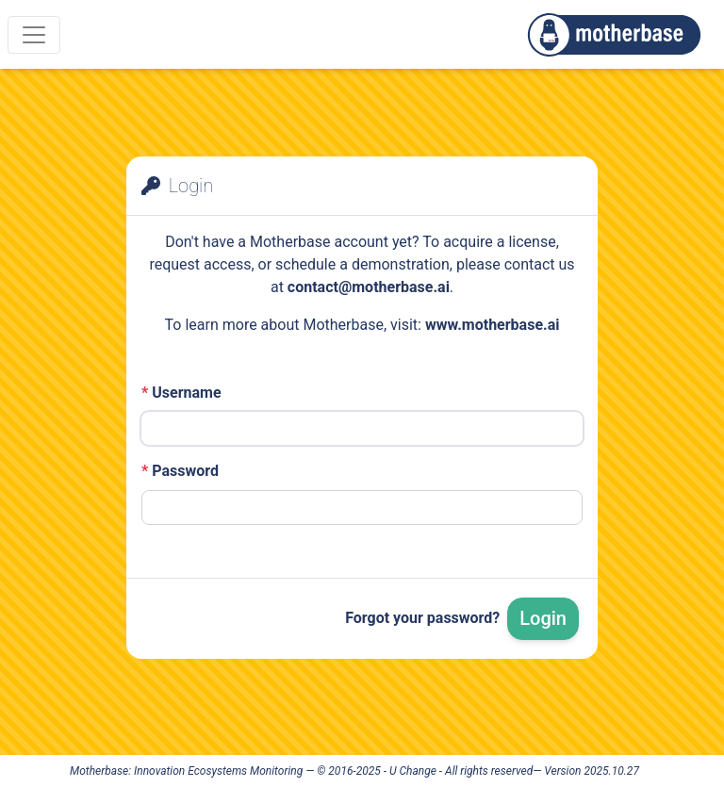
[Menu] (34, 35)
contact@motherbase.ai (369, 287)
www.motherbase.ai (492, 325)
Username (181, 393)
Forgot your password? (422, 618)
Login (543, 618)
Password (180, 471)
